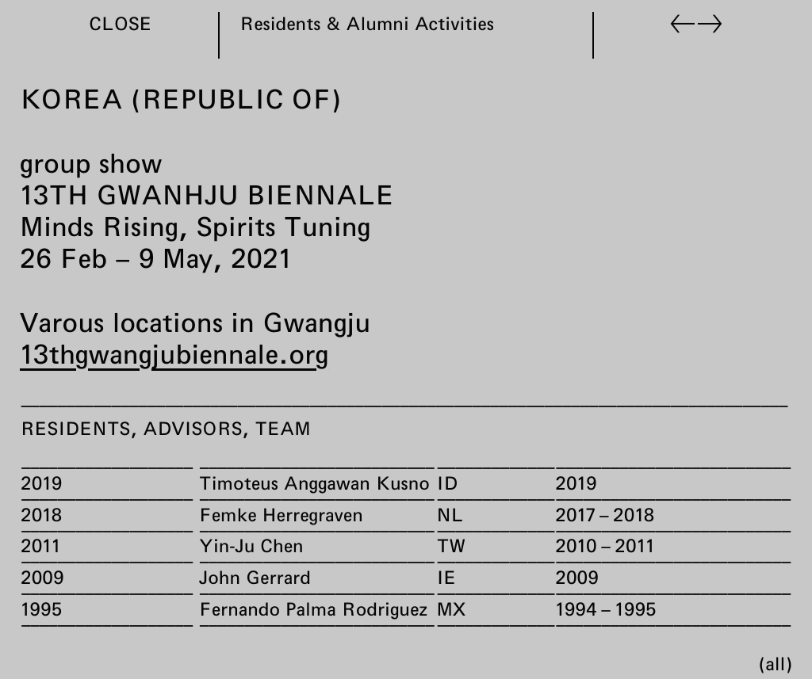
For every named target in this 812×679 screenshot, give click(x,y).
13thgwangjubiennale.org (174, 353)
